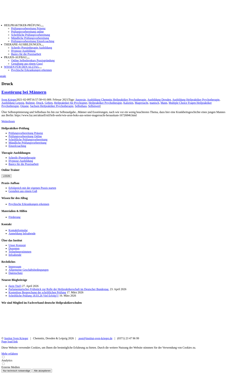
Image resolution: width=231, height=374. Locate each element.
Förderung (14, 217)
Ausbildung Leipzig (12, 102)
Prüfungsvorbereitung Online (25, 136)
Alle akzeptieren (42, 370)
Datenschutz (16, 272)
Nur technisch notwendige (16, 370)
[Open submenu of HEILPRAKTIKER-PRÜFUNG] (42, 26)
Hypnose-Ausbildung (21, 160)
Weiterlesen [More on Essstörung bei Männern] (8, 121)
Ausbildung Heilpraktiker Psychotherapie (196, 99)
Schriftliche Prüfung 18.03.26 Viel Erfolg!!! (34, 295)
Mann (163, 102)
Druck (39, 102)
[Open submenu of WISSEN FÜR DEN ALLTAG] (40, 67)
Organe (24, 106)
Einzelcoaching (17, 145)
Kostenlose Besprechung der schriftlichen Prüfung (37, 292)
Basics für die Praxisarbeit (23, 164)
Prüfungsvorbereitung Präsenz (26, 133)
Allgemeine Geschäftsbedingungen (28, 269)
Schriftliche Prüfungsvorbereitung (28, 139)
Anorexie (80, 99)
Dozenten (14, 248)
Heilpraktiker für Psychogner (70, 102)
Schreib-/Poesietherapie (22, 157)
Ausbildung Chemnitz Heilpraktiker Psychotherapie (116, 99)
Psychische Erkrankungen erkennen (29, 204)
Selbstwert (94, 106)
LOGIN (6, 176)
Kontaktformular (18, 230)
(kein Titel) (15, 285)
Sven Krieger (9, 99)
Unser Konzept (17, 245)
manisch (154, 102)
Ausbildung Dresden (159, 99)
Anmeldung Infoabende (22, 233)
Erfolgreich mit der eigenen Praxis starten (32, 187)
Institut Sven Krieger (16, 338)
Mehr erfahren (9, 353)
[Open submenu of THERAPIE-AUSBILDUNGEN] (42, 45)
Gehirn (49, 102)
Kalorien (128, 102)
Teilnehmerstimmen (20, 251)
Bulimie (30, 102)
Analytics (115, 358)
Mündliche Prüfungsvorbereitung (27, 142)
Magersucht (141, 102)
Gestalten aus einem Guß (23, 191)
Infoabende (15, 254)
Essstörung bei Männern (23, 92)
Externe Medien (115, 365)
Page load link (9, 341)
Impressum (15, 266)
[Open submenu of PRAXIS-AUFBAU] (28, 58)
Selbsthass (81, 106)
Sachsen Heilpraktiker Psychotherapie (51, 106)
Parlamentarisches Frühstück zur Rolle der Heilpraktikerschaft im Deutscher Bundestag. (59, 289)
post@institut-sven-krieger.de (95, 338)
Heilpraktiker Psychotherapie (105, 102)
